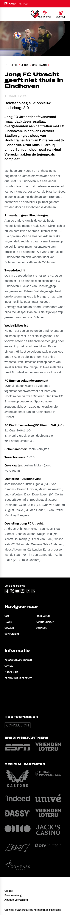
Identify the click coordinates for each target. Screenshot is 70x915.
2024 (34, 65)
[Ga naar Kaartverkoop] (44, 14)
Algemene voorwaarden (16, 899)
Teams (8, 621)
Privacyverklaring (12, 895)
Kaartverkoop (45, 621)
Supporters (11, 633)
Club (7, 616)
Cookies (8, 890)
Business (41, 627)
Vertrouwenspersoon (18, 677)
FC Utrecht (11, 65)
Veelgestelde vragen (18, 659)
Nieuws (25, 65)
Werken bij (11, 671)
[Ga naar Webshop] (61, 14)
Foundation (43, 616)
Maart (43, 65)
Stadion (9, 627)
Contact (9, 665)
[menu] (6, 14)
